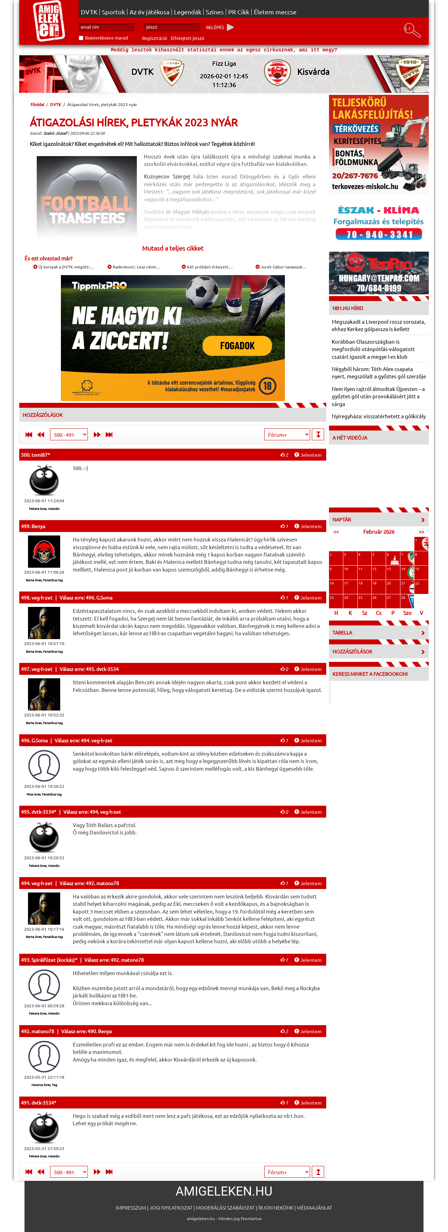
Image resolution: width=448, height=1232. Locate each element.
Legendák (187, 12)
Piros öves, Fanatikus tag (44, 794)
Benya (38, 526)
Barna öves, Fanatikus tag (44, 580)
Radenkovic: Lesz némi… (133, 267)
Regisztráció (154, 38)
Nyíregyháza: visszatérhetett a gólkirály (379, 416)
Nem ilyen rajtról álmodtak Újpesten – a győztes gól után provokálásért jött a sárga (378, 396)
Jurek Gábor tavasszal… (280, 267)
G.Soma (39, 740)
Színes (215, 12)
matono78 (42, 1031)
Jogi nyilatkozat (170, 1207)
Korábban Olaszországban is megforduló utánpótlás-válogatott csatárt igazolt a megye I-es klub (373, 349)
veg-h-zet (41, 597)
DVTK (89, 12)
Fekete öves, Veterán (44, 508)
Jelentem (308, 454)
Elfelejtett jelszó (187, 38)
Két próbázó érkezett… (207, 267)
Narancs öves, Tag (44, 1084)
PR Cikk (238, 12)
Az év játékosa (149, 12)
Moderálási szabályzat (225, 1207)
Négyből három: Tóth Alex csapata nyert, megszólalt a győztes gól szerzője (379, 372)
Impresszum (131, 1207)
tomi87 (39, 454)
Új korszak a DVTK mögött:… (63, 267)
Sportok (113, 12)
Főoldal (37, 104)
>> (421, 531)
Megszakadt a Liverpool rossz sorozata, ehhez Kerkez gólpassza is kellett (379, 325)
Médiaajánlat (314, 1207)
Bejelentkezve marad (106, 38)
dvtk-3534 (42, 811)
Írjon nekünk (275, 1207)
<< (336, 531)
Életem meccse (275, 12)
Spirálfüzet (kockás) (53, 960)
